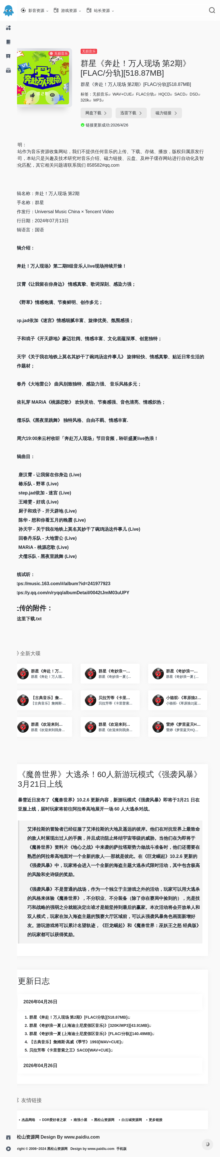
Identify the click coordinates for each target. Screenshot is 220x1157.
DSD (202, 94)
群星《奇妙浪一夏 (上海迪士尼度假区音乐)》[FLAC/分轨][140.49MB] (99, 1033)
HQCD (173, 94)
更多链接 (165, 1120)
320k (93, 100)
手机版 (138, 1149)
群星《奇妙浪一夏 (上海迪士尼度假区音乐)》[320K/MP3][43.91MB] (98, 1025)
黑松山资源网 (113, 1120)
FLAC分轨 (154, 94)
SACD (188, 94)
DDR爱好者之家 (63, 1120)
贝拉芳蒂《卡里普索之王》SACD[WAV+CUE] (79, 1050)
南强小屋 (89, 1120)
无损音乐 (97, 51)
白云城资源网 (141, 1120)
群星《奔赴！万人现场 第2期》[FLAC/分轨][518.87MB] (87, 1017)
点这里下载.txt (36, 618)
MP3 (106, 100)
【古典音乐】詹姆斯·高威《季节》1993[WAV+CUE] (84, 1042)
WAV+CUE (131, 94)
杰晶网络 (37, 1120)
